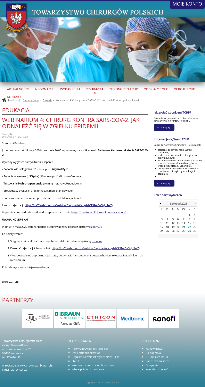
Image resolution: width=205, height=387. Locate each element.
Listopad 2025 (178, 203)
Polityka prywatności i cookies (90, 349)
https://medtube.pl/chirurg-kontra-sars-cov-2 (98, 212)
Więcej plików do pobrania (88, 369)
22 (189, 227)
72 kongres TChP (123, 89)
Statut (75, 361)
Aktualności (18, 89)
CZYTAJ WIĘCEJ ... (164, 127)
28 (183, 231)
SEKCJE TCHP (184, 89)
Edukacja (94, 89)
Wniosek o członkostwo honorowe (93, 365)
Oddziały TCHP (156, 89)
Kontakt (14, 97)
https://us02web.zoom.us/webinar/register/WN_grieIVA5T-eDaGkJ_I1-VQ (96, 248)
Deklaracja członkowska (86, 353)
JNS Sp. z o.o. (113, 382)
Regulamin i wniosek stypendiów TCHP (95, 357)
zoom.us (96, 227)
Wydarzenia (70, 89)
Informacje (44, 89)
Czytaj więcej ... (164, 183)
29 (189, 231)
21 (183, 227)
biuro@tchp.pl (19, 369)
